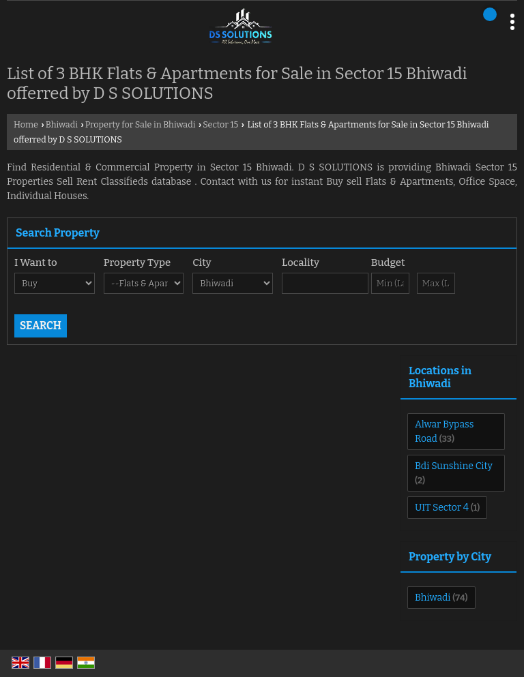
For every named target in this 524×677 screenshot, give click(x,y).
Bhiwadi (62, 124)
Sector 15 (220, 124)
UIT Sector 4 (442, 507)
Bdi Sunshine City (454, 466)
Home (26, 124)
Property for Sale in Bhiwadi (140, 124)
